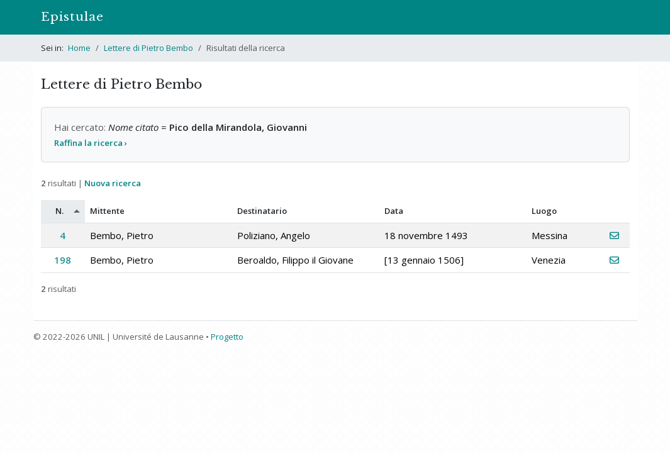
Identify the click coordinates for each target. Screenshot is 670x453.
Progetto (227, 336)
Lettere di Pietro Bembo (148, 47)
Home (79, 47)
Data (393, 210)
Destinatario (262, 210)
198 (62, 260)
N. (59, 210)
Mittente (107, 210)
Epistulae (72, 16)
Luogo (544, 210)
